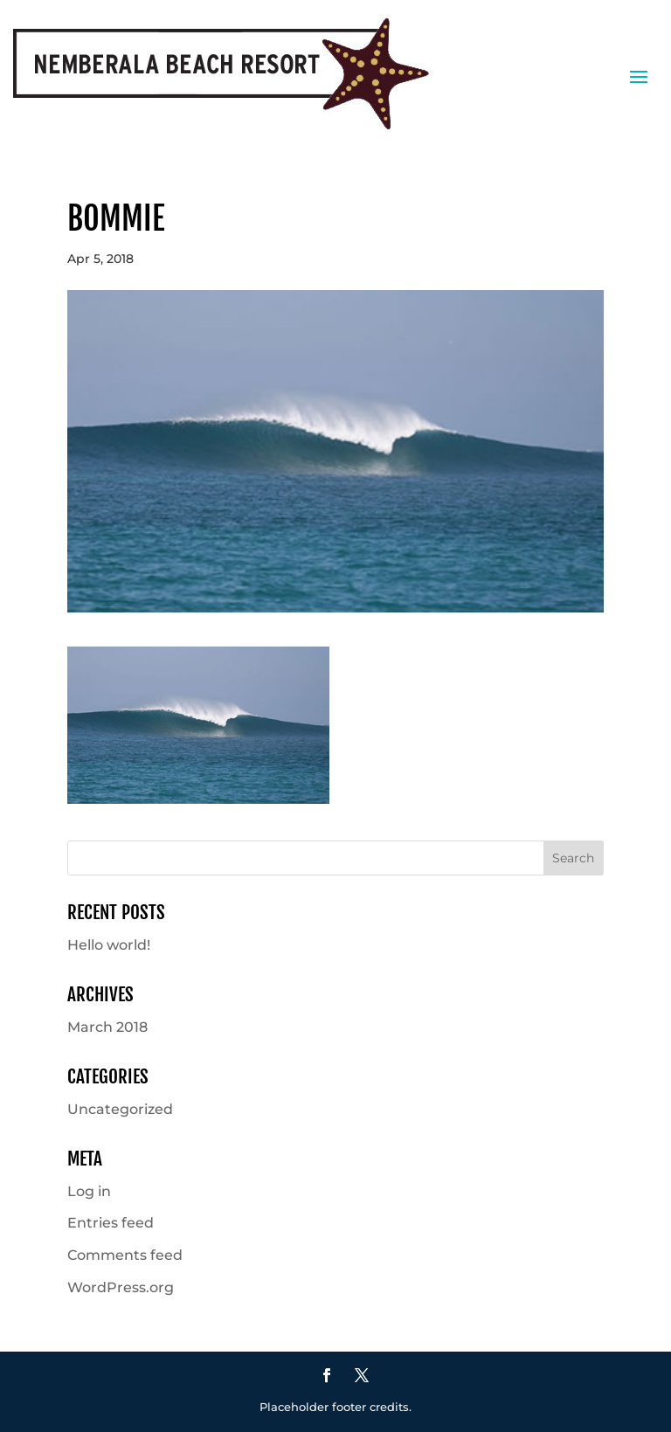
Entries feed (110, 1222)
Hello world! (108, 945)
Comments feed (125, 1255)
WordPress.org (120, 1287)
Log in (89, 1191)
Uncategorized (120, 1109)
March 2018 (107, 1027)
